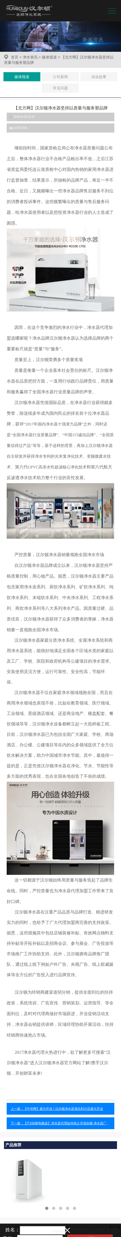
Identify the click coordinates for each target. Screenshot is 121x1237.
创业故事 (98, 77)
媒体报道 (49, 57)
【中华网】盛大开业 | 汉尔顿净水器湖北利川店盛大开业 (63, 1109)
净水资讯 (30, 57)
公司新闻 (60, 77)
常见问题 (60, 88)
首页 (14, 57)
